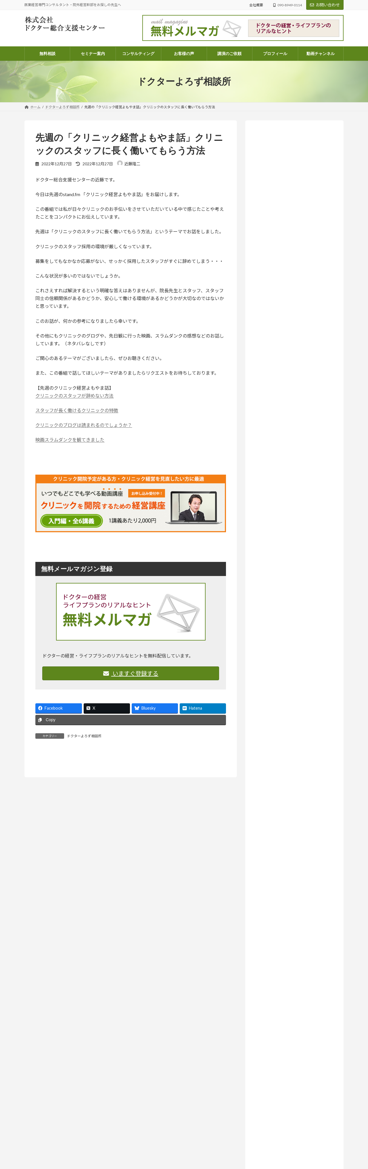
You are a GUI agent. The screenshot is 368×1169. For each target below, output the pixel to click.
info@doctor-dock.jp (40, 1119)
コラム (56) (272, 634)
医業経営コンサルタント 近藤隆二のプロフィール (176, 1143)
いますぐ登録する (130, 673)
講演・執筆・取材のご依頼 (158, 1163)
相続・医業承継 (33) (280, 699)
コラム (279, 1144)
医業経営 (316, 384)
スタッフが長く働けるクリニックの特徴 (76, 410)
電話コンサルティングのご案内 (161, 1113)
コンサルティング (150, 1093)
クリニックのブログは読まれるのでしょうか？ (83, 425)
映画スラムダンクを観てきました (69, 439)
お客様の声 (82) (272, 588)
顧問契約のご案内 (151, 1123)
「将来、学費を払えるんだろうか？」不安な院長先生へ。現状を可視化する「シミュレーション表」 (293, 398)
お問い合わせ (325, 4)
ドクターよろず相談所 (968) (283, 623)
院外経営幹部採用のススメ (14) (290, 710)
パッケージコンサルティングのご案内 (166, 1103)
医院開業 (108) (275, 687)
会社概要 (256, 5)
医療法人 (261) (275, 675)
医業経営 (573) (275, 664)
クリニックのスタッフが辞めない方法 (74, 395)
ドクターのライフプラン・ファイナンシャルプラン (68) (296, 649)
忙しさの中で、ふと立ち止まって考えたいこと (279, 1130)
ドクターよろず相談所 (84, 736)
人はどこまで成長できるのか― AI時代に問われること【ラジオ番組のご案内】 (294, 548)
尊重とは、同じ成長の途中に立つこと (272, 1150)
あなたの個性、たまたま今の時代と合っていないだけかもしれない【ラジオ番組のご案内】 (293, 319)
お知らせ (292, 298)
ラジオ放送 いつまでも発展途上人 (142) (295, 722)
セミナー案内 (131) (275, 611)
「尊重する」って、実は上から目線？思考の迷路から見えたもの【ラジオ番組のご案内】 (293, 440)
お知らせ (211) (271, 599)
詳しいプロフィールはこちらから (284, 263)
